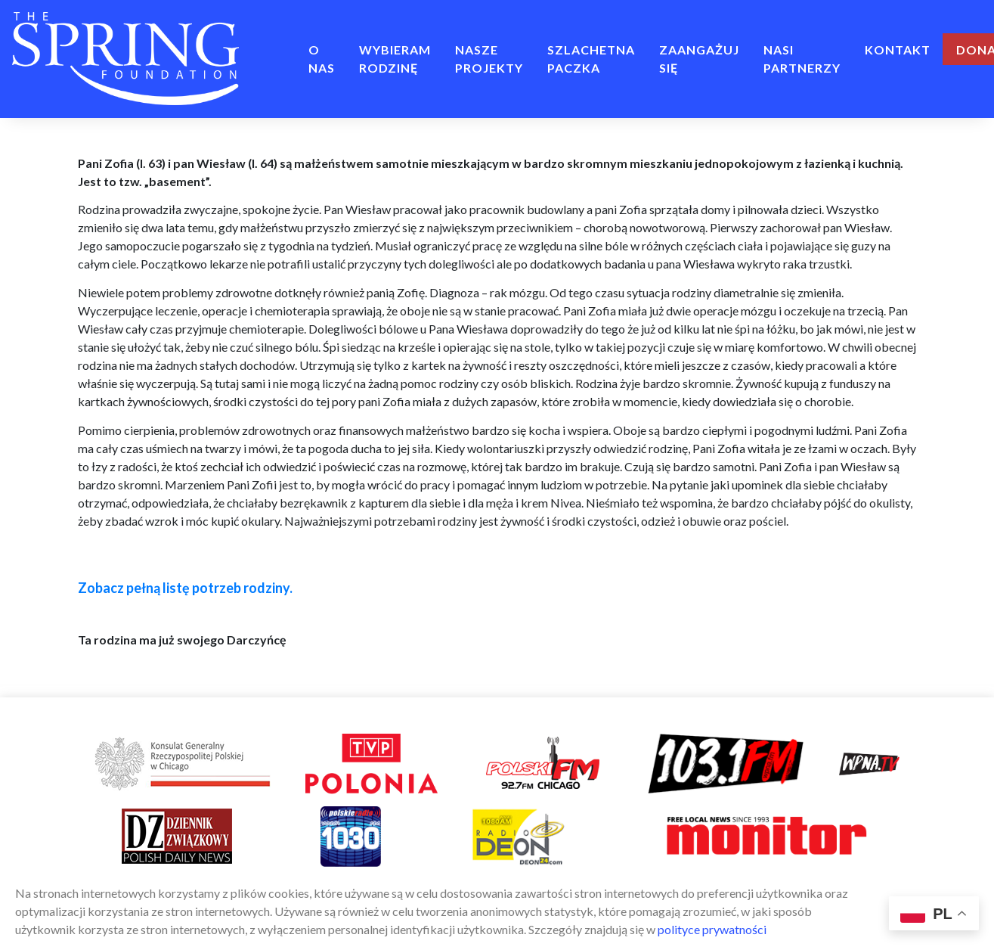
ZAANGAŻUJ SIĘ (699, 58)
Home (273, 49)
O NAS (321, 58)
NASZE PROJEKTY (489, 58)
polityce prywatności (712, 929)
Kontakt (898, 49)
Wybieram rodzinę (395, 58)
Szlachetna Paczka (591, 58)
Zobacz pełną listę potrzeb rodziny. (185, 587)
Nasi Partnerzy (802, 58)
